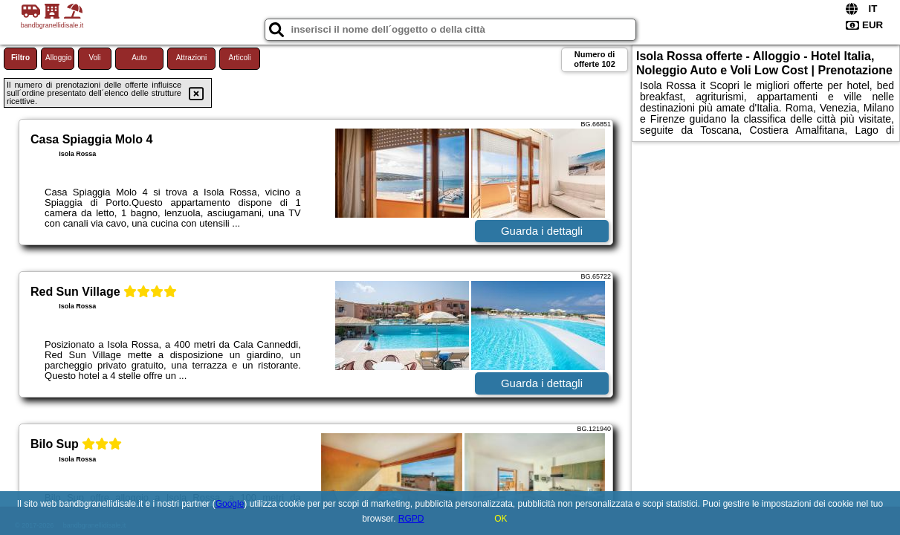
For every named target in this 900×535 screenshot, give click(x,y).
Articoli (239, 58)
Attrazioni (191, 58)
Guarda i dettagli (542, 230)
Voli (94, 58)
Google (230, 504)
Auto (139, 58)
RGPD (411, 518)
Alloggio (58, 58)
